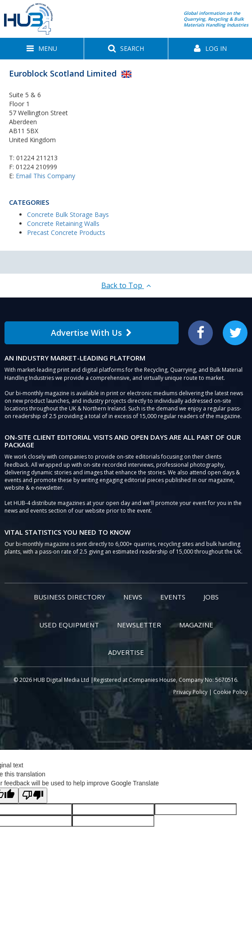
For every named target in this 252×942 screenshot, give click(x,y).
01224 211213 (37, 157)
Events (172, 596)
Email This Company (45, 175)
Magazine (196, 624)
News (132, 596)
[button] (42, 48)
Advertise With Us (91, 332)
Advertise (126, 652)
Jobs (211, 596)
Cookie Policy (230, 692)
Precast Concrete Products (66, 232)
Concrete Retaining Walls (63, 223)
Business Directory (69, 596)
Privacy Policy (190, 692)
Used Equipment (69, 624)
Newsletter (139, 624)
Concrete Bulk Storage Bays (68, 214)
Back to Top (126, 285)
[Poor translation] (32, 795)
